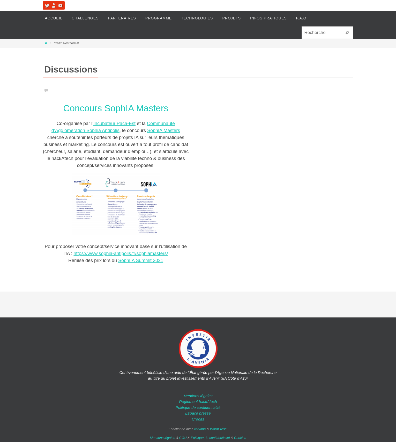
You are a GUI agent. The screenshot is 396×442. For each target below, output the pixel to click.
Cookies (240, 438)
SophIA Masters (163, 130)
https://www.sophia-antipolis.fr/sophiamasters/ (120, 253)
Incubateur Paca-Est (114, 123)
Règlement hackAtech (198, 401)
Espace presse (198, 413)
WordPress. (218, 429)
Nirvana (200, 429)
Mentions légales (198, 396)
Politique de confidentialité (197, 407)
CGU (183, 438)
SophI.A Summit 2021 (140, 260)
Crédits (198, 419)
